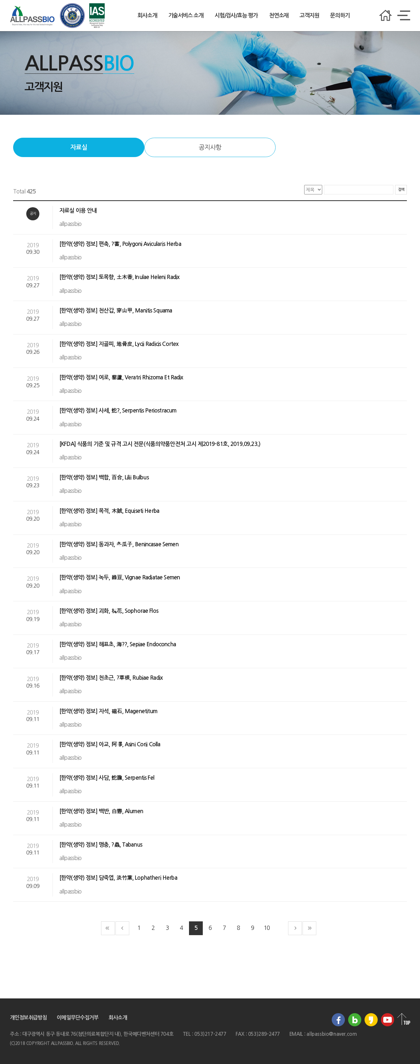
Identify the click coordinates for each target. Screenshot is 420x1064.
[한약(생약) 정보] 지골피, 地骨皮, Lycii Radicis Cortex (119, 344)
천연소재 (278, 15)
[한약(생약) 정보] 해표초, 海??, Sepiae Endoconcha (118, 644)
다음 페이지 (295, 928)
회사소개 (147, 15)
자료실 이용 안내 (78, 210)
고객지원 (309, 15)
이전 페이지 (122, 928)
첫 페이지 (108, 928)
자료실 (78, 147)
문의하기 (339, 15)
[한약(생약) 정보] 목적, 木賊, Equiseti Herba (109, 511)
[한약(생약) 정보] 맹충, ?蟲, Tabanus (101, 845)
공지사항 (210, 147)
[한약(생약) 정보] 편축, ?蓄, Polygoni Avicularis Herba (120, 244)
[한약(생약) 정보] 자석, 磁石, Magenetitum (109, 711)
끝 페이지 (309, 928)
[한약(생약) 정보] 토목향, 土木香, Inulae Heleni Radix (120, 277)
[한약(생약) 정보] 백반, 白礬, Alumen (101, 811)
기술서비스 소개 (185, 15)
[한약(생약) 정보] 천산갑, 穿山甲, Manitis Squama (116, 310)
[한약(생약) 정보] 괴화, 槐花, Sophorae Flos (109, 611)
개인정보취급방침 (28, 1017)
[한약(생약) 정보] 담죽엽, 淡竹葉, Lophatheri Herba (118, 878)
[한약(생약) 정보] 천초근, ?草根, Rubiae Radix (111, 678)
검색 (401, 189)
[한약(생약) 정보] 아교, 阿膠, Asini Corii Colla (110, 744)
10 (267, 928)
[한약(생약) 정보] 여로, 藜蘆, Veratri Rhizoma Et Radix (122, 377)
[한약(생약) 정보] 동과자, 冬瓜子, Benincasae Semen (119, 544)
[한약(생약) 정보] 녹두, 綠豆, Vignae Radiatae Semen (120, 577)
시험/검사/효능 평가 (236, 15)
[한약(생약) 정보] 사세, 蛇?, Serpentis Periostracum (118, 410)
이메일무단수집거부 (77, 1017)
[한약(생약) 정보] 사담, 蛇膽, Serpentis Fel (107, 778)
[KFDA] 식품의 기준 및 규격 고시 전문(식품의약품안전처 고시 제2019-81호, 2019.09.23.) (160, 444)
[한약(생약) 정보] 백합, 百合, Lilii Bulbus (104, 477)
